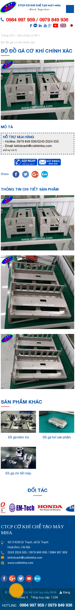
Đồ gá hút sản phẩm (57, 437)
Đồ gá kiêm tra (18, 437)
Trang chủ (8, 35)
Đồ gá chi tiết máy (18, 473)
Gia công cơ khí (27, 35)
